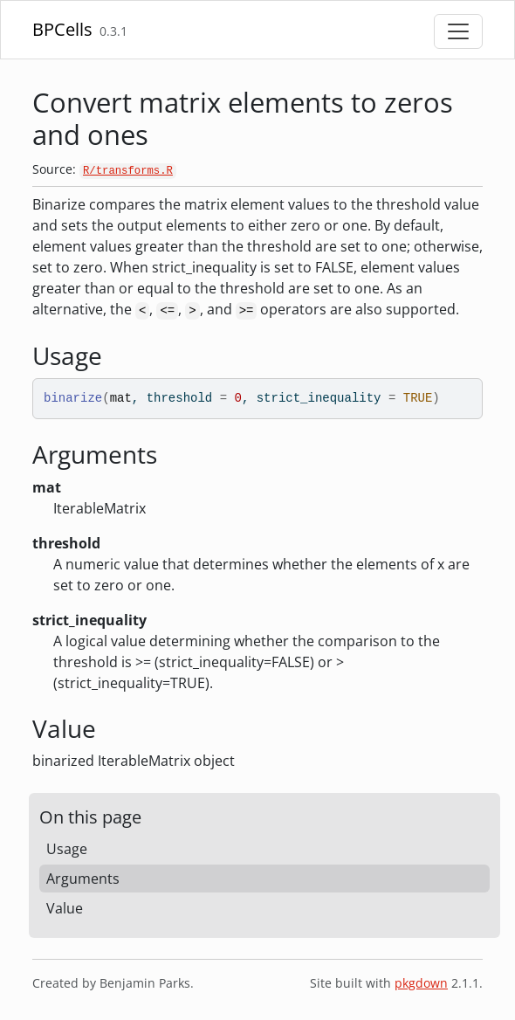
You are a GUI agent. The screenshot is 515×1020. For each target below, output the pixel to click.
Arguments (83, 878)
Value (64, 908)
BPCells (62, 29)
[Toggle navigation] (458, 31)
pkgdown (421, 983)
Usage (66, 848)
